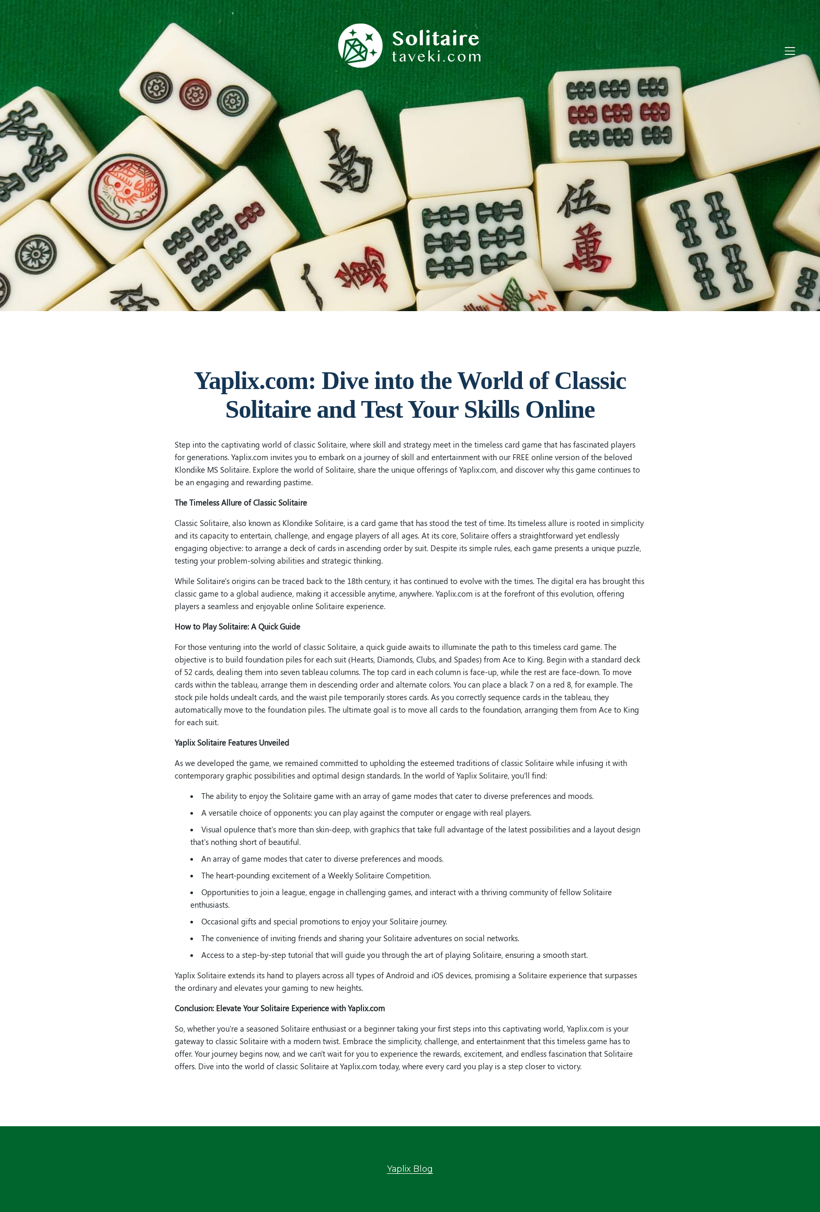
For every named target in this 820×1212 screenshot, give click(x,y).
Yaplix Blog (410, 1169)
